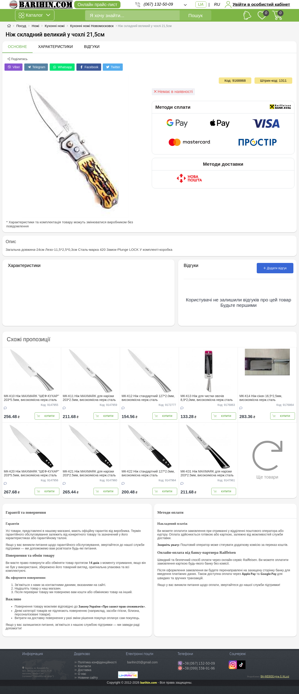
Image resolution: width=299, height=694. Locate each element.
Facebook (88, 67)
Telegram (36, 67)
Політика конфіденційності (97, 662)
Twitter (112, 67)
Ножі (35, 26)
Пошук (195, 15)
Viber (13, 67)
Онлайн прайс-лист (97, 4)
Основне (17, 47)
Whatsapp (62, 67)
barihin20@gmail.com (142, 662)
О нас (82, 674)
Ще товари (267, 459)
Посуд (21, 26)
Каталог (34, 15)
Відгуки (92, 47)
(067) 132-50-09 (158, 4)
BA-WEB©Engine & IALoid (275, 676)
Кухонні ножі (55, 26)
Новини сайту (88, 677)
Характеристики (55, 47)
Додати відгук (275, 268)
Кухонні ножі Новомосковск (92, 26)
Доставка (84, 670)
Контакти (84, 666)
